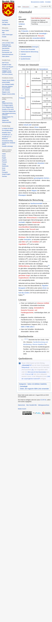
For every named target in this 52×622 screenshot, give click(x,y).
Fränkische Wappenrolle (8, 111)
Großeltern (35, 242)
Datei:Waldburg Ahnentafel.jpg (40, 18)
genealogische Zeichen (41, 178)
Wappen (34, 190)
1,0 (25, 339)
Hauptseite (5, 20)
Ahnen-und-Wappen (7, 67)
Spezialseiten (5, 48)
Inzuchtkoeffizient (24, 227)
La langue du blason (7, 128)
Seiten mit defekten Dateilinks (37, 384)
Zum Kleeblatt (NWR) (8, 84)
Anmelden (48, 2)
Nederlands (5, 166)
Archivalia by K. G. (7, 134)
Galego (4, 164)
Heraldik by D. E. (6, 136)
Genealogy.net (6, 69)
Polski (3, 170)
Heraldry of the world (8, 109)
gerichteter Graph (24, 275)
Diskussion (25, 7)
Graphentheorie (24, 278)
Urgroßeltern (23, 244)
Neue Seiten (5, 30)
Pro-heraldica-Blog (7, 130)
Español (4, 160)
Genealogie (43, 33)
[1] (48, 265)
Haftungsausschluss (43, 405)
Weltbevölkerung (24, 266)
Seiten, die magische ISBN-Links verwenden (34, 389)
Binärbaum (22, 237)
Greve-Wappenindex (7, 107)
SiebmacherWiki (6, 122)
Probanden (24, 31)
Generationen (43, 69)
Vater (28, 86)
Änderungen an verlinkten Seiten (6, 45)
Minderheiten (36, 222)
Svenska (4, 176)
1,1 (27, 339)
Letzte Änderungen (7, 34)
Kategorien (22, 384)
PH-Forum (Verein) (7, 74)
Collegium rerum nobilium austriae (7, 71)
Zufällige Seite (6, 24)
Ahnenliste (40, 163)
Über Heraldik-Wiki (31, 405)
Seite (19, 7)
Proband (22, 98)
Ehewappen (22, 195)
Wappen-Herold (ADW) (8, 94)
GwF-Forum (5, 62)
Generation (27, 239)
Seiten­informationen (7, 54)
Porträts (23, 188)
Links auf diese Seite (8, 43)
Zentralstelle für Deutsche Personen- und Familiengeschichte (32, 310)
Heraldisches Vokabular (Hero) (8, 143)
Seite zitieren (5, 56)
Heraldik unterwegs (7, 146)
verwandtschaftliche (38, 38)
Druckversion (5, 50)
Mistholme (5, 138)
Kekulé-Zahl (27, 125)
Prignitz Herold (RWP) (8, 80)
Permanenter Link (7, 52)
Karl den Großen (24, 293)
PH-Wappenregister (7, 105)
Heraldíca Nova (6, 132)
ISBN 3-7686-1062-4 (27, 327)
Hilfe (3, 32)
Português (5, 172)
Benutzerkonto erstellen (37, 2)
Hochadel (22, 222)
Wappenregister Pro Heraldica (7, 117)
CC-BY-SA (43, 400)
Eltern (24, 242)
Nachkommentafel (36, 203)
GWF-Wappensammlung (7, 102)
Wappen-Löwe (6, 92)
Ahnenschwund (32, 217)
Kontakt (4, 36)
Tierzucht (41, 36)
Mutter (28, 109)
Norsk (3, 168)
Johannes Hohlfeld (43, 303)
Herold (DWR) (6, 82)
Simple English (6, 174)
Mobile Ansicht (22, 409)
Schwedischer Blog (7, 141)
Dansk (4, 156)
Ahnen (37, 127)
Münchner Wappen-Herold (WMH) (7, 87)
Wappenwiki (5, 120)
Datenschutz (21, 405)
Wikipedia (25, 367)
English (4, 158)
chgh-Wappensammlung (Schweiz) (9, 114)
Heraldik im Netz (6, 64)
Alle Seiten (5, 22)
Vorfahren (22, 24)
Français (4, 162)
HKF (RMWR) (6, 90)
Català (4, 154)
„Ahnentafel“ (26, 365)
